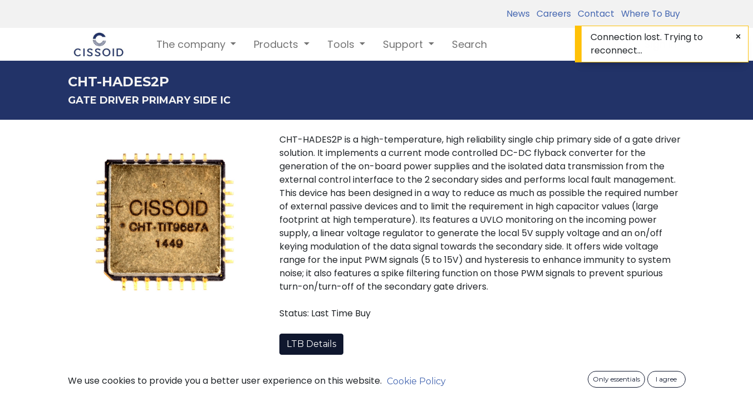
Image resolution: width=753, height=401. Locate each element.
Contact (593, 13)
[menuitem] (469, 44)
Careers (551, 13)
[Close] (738, 36)
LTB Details (311, 344)
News (518, 13)
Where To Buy (648, 13)
